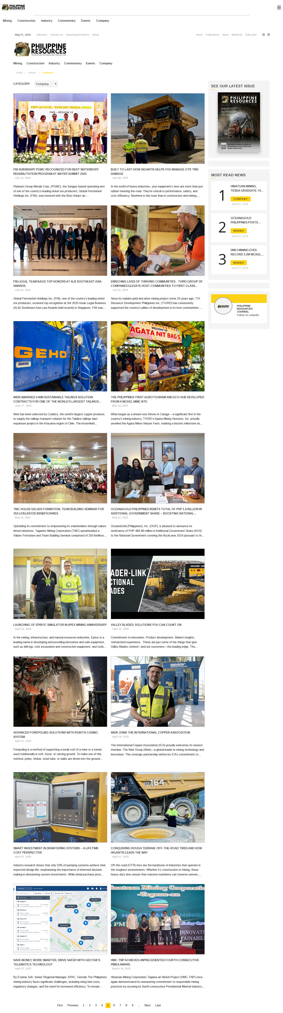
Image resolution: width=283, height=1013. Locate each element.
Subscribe (251, 34)
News (225, 34)
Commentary (66, 20)
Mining (7, 20)
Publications (212, 34)
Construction (26, 20)
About (95, 34)
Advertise (41, 34)
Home (199, 34)
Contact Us (56, 34)
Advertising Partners (77, 34)
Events (85, 20)
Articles (32, 72)
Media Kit (237, 34)
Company (102, 20)
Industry (46, 20)
